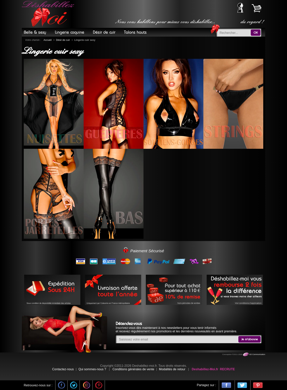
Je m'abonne (249, 339)
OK (256, 32)
